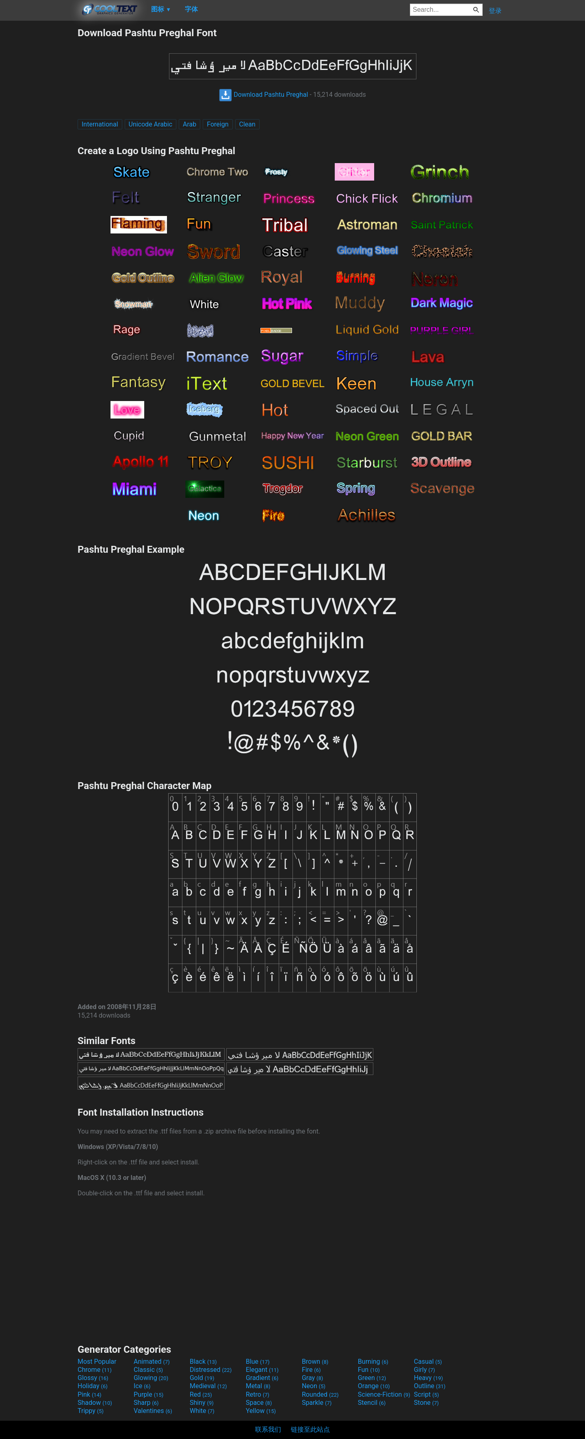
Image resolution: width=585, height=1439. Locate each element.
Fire (311, 1370)
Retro (257, 1394)
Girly (424, 1370)
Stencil (372, 1402)
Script (426, 1394)
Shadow (95, 1402)
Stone (426, 1402)
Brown (315, 1361)
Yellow (261, 1411)
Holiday (93, 1386)
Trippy (91, 1411)
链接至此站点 (310, 1429)
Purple (148, 1394)
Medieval (208, 1386)
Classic (148, 1370)
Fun (369, 1370)
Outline (430, 1386)
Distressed (211, 1370)
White (202, 1411)
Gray (312, 1378)
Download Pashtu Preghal (263, 94)
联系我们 (268, 1429)
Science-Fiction (384, 1394)
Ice (142, 1386)
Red (201, 1394)
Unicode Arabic (151, 124)
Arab (189, 124)
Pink (90, 1394)
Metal (258, 1386)
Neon (313, 1386)
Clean (247, 124)
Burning (373, 1361)
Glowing (151, 1378)
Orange (374, 1386)
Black (203, 1361)
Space (259, 1402)
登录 (495, 11)
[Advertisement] (38, 149)
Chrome (95, 1370)
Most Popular (97, 1361)
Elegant (262, 1370)
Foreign (217, 124)
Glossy (93, 1378)
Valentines (153, 1411)
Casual (428, 1361)
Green (372, 1378)
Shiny (202, 1402)
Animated (152, 1361)
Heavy (428, 1378)
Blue (258, 1361)
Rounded (320, 1394)
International (100, 124)
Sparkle (317, 1402)
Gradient (262, 1378)
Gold (202, 1378)
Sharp (146, 1402)
